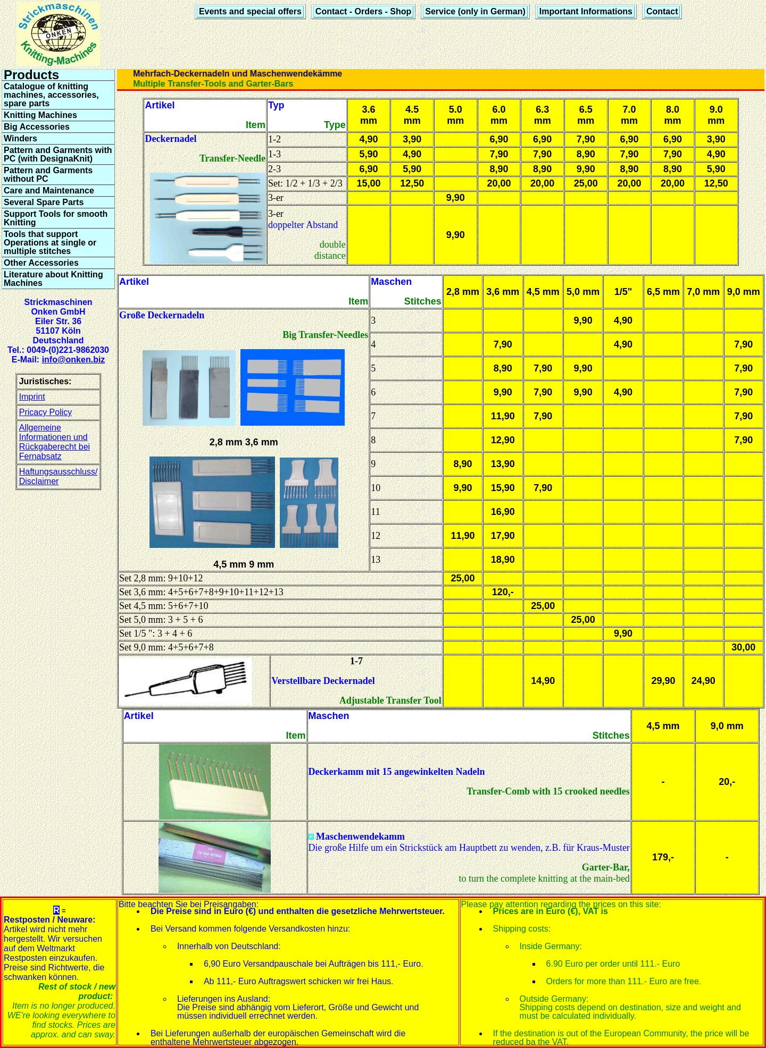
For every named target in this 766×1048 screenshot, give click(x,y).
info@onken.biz (73, 359)
